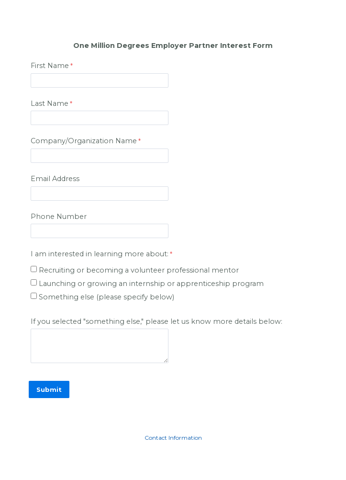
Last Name (49, 103)
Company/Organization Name (84, 141)
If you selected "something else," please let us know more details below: (156, 321)
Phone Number (59, 216)
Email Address (55, 178)
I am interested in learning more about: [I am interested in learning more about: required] (99, 254)
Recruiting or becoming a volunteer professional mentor (140, 270)
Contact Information (173, 437)
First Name (50, 65)
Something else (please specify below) (106, 297)
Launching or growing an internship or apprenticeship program (152, 283)
